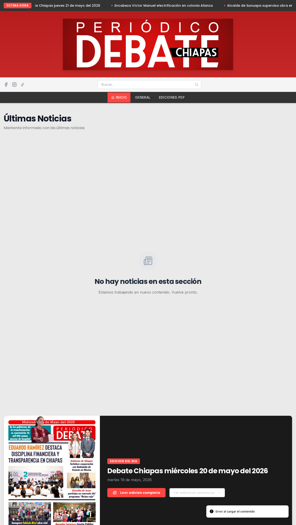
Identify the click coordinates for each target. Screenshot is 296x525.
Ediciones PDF (172, 97)
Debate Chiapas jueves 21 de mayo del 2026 (66, 5)
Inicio (119, 97)
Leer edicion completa (136, 492)
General (142, 97)
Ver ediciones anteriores (197, 492)
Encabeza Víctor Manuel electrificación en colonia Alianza (167, 5)
